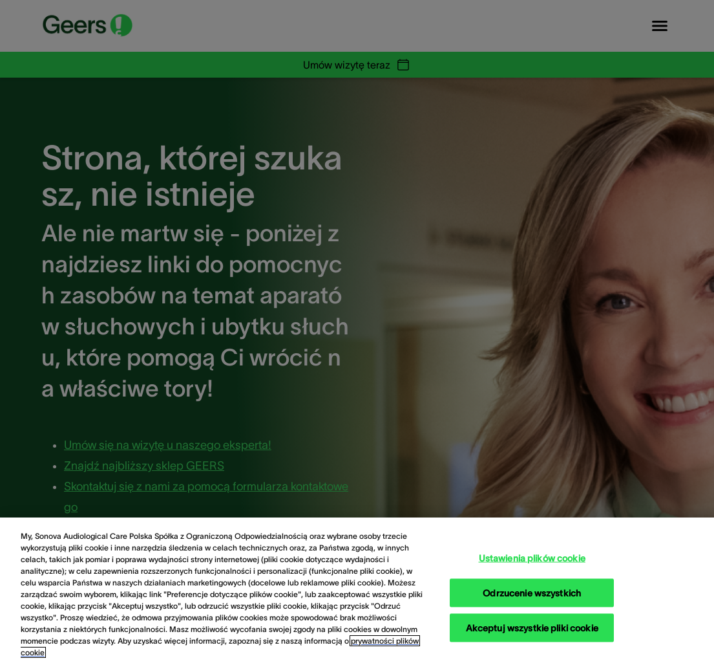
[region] (357, 591)
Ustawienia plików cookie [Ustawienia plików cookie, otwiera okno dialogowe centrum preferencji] (532, 557)
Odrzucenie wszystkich (532, 592)
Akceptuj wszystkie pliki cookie (532, 627)
